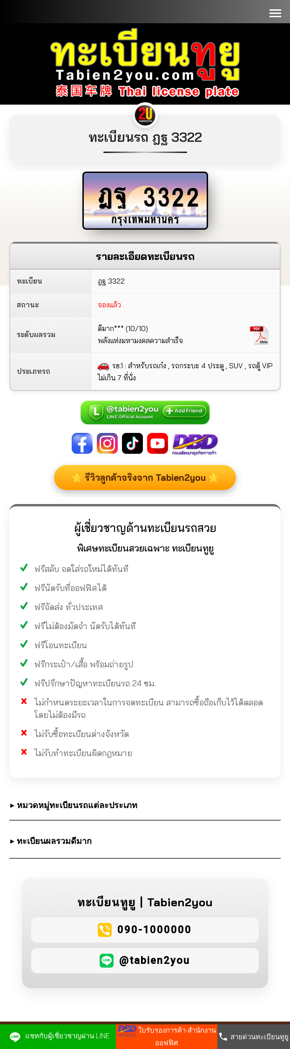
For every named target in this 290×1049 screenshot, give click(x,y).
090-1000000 (154, 942)
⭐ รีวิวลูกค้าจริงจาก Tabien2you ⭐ (125, 483)
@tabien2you (154, 972)
